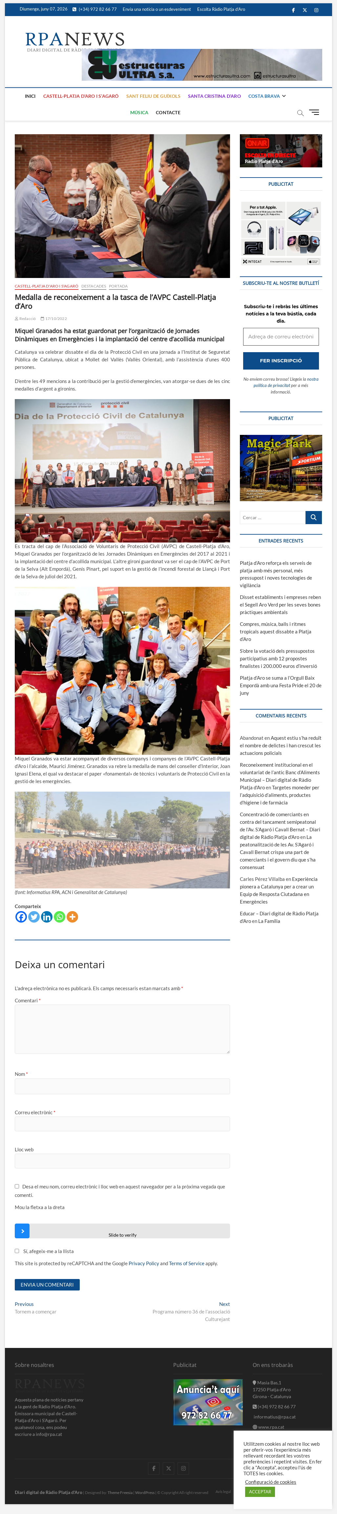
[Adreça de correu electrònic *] (168, 792)
